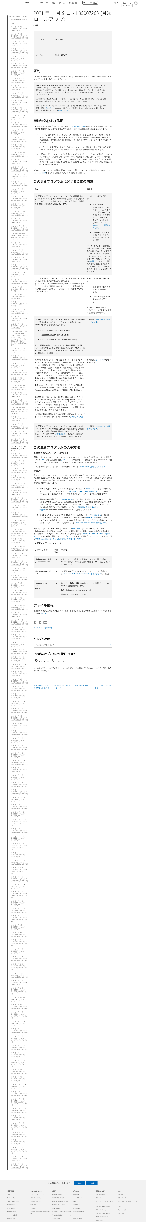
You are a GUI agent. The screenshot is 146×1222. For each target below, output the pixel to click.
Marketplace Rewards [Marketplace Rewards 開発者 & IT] (102, 1216)
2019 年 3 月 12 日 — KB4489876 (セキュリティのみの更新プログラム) (19, 1031)
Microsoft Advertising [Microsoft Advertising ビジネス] (78, 1211)
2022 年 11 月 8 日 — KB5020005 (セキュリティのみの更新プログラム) (19, 252)
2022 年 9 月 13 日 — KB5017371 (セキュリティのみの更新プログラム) (19, 282)
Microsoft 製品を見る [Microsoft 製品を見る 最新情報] (13, 1215)
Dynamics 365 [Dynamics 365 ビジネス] (76, 1204)
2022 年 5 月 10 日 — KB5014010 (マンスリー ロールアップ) (19, 350)
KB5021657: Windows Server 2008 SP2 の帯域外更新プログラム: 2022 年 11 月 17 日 (19, 236)
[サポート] (29, 3)
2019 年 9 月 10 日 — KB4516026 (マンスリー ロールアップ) (19, 886)
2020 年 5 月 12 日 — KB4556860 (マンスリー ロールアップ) (19, 740)
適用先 (37, 25)
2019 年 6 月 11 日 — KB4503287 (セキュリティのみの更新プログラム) (19, 958)
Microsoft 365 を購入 (90, 3)
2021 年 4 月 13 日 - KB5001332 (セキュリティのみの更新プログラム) (19, 578)
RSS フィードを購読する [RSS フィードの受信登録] (44, 628)
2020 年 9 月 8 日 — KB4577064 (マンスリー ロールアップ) (19, 674)
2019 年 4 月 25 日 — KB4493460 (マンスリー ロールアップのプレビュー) (19, 991)
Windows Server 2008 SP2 (18, 16)
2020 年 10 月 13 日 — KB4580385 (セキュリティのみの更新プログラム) (19, 666)
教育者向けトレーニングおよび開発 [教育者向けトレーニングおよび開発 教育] (61, 1211)
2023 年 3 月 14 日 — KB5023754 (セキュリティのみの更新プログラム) (19, 184)
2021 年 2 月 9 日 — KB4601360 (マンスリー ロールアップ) (19, 600)
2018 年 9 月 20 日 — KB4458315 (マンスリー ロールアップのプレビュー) (19, 1150)
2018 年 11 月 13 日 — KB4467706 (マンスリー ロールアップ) (19, 1118)
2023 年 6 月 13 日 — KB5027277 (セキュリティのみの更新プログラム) (19, 139)
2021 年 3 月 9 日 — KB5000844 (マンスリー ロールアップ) (19, 585)
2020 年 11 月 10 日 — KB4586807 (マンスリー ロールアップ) (19, 644)
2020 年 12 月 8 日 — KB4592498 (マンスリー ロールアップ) (19, 637)
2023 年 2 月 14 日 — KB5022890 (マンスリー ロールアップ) (19, 191)
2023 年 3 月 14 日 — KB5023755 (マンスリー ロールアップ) (19, 176)
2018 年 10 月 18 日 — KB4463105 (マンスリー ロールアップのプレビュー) (19, 1126)
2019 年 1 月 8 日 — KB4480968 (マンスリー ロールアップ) (19, 1079)
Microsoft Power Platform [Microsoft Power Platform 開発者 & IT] (102, 1213)
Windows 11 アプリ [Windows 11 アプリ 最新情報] (12, 1218)
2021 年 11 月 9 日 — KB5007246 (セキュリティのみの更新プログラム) (19, 456)
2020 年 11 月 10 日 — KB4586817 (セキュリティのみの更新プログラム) (19, 651)
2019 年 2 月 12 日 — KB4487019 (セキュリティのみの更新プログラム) (19, 1047)
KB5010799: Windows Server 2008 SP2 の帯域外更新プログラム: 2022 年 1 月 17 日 (19, 410)
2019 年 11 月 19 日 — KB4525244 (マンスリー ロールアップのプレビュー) (19, 822)
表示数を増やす (74, 3)
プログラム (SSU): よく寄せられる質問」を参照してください (58, 539)
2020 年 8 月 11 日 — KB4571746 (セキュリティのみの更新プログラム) (19, 688)
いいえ (91, 1183)
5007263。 (45, 613)
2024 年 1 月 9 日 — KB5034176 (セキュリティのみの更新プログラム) (19, 36)
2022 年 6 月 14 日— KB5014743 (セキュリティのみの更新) (19, 326)
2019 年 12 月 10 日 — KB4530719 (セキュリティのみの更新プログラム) (19, 807)
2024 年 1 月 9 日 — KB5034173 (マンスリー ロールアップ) (19, 29)
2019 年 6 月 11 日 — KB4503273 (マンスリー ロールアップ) (19, 951)
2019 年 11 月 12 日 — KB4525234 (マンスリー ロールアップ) (19, 838)
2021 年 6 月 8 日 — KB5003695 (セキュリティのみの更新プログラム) (19, 548)
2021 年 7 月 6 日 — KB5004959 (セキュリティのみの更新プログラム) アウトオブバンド (19, 532)
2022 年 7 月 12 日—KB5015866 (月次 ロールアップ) (19, 304)
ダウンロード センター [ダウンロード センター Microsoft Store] (36, 1198)
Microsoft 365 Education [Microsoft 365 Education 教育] (58, 1204)
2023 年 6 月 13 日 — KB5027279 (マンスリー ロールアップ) (19, 132)
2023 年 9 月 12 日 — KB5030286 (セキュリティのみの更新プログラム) (19, 95)
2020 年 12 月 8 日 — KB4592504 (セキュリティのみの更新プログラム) (19, 629)
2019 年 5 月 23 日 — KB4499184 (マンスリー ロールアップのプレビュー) (19, 967)
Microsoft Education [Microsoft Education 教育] (57, 1194)
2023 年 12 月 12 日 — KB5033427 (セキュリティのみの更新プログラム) (19, 51)
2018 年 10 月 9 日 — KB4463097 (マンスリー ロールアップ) (19, 1142)
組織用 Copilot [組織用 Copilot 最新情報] (11, 1204)
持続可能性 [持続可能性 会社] (121, 1213)
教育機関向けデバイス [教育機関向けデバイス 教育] (58, 1198)
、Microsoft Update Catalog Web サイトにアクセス (81, 574)
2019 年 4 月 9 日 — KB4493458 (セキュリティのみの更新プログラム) (19, 1007)
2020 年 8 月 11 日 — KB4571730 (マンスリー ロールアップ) (19, 696)
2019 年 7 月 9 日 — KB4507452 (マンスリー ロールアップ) (19, 927)
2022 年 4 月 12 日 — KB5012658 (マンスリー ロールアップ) (19, 365)
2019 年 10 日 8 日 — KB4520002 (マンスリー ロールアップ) (19, 855)
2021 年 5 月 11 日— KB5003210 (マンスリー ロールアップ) (19, 555)
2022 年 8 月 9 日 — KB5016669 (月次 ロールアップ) (19, 289)
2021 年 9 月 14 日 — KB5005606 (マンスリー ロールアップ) (19, 478)
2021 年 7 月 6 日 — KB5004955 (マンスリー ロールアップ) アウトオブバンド (19, 523)
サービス (70, 536)
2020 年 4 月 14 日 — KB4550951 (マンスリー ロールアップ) (19, 755)
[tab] (42, 661)
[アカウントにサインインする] (136, 2)
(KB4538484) (96, 515)
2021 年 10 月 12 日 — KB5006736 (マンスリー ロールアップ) (19, 463)
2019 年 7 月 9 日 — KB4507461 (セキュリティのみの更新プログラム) (19, 934)
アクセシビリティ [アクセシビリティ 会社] (123, 1210)
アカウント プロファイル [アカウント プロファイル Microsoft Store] (37, 1194)
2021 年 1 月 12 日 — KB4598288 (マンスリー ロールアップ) (19, 615)
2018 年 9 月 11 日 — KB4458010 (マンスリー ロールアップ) (19, 1158)
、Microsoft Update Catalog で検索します (83, 491)
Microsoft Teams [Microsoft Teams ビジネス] (77, 1218)
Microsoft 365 (39, 3)
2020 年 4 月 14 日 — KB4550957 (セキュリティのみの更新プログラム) (19, 747)
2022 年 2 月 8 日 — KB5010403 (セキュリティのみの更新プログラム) (19, 402)
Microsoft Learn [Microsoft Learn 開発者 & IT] (100, 1198)
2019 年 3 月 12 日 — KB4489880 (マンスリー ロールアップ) (19, 1023)
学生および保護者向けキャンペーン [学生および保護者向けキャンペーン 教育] (61, 1215)
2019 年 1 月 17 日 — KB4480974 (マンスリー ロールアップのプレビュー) (19, 1063)
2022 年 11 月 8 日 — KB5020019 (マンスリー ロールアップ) (19, 245)
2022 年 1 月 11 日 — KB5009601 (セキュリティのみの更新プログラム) (19, 426)
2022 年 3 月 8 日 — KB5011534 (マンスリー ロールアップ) (19, 380)
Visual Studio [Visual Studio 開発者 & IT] (99, 1220)
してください (48, 108)
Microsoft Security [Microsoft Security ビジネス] (78, 1198)
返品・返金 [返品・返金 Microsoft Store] (33, 1204)
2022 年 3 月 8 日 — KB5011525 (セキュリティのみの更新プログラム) (19, 387)
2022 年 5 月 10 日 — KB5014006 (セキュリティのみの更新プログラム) (19, 358)
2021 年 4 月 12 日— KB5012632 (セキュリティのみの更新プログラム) (19, 372)
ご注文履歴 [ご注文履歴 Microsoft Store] (33, 1208)
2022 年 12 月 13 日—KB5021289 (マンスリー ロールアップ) (19, 221)
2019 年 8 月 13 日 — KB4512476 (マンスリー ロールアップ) (19, 903)
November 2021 (40, 173)
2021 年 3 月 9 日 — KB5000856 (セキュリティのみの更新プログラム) (19, 592)
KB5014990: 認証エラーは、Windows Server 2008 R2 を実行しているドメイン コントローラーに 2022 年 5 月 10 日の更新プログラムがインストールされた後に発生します (19, 338)
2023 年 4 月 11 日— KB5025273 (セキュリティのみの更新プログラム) (19, 169)
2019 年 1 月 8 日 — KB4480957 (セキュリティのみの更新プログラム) (19, 1071)
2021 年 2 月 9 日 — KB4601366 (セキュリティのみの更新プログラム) (19, 607)
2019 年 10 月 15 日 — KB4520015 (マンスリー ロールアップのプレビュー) (19, 846)
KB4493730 (90, 489)
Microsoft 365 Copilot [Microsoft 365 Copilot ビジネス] (78, 1215)
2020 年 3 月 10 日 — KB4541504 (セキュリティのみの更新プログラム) (19, 762)
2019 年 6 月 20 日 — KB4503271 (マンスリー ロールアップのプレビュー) (19, 943)
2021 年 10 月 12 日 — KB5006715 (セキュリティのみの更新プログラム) (19, 470)
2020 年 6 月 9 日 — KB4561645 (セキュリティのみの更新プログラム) (19, 718)
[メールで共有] (44, 622)
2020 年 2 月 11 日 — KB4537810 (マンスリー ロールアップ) (19, 777)
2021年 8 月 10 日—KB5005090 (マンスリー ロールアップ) (19, 493)
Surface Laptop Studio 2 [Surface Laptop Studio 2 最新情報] (13, 1201)
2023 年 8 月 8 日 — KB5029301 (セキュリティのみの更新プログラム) (19, 110)
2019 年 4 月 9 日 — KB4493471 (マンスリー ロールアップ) (19, 999)
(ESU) (43, 460)
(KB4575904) (91, 517)
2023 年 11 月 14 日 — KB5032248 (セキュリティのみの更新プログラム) (19, 65)
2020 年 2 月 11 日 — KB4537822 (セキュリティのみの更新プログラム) (19, 784)
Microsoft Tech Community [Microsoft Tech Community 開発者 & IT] (103, 1206)
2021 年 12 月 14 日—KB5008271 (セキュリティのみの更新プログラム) (19, 441)
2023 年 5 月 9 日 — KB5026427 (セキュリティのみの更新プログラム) (19, 154)
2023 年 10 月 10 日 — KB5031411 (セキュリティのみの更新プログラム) (19, 80)
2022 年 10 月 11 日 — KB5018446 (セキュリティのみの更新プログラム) (19, 267)
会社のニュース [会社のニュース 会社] (122, 1198)
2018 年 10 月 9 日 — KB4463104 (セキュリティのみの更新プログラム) (19, 1134)
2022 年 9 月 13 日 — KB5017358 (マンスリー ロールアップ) (19, 274)
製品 (53, 3)
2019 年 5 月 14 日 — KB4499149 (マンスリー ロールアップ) (19, 982)
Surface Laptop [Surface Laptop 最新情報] (11, 1198)
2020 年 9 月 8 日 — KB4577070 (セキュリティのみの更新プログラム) (19, 681)
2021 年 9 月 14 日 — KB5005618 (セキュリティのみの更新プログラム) (19, 485)
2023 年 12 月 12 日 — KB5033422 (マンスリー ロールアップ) (19, 43)
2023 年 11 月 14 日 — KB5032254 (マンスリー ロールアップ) (19, 58)
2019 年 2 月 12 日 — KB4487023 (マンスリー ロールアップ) (19, 1055)
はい (79, 1183)
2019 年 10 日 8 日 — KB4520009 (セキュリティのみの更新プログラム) (19, 862)
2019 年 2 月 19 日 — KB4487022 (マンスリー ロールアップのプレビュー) (19, 1039)
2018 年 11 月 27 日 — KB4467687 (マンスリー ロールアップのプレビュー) (19, 1102)
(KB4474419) (67, 499)
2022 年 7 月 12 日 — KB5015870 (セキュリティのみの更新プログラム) (19, 311)
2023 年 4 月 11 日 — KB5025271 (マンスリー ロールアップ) (19, 162)
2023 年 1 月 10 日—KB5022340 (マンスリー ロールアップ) (19, 206)
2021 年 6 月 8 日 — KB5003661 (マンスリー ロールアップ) (19, 541)
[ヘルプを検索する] (131, 2)
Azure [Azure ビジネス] (74, 1201)
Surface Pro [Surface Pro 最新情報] (10, 1194)
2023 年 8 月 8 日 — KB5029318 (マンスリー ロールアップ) (19, 102)
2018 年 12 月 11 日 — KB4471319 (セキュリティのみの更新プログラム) (19, 1094)
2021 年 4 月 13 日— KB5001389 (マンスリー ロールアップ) (19, 570)
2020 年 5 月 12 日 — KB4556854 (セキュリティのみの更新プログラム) (19, 733)
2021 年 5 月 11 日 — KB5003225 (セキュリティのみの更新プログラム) (19, 563)
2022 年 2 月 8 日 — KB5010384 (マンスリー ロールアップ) (19, 395)
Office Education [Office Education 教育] (56, 1208)
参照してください (64, 110)
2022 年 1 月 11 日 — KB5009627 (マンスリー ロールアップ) (19, 419)
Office (47, 3)
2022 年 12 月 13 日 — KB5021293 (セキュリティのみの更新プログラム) (19, 228)
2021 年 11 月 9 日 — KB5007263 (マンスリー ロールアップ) (19, 448)
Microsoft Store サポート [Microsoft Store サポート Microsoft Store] (37, 1201)
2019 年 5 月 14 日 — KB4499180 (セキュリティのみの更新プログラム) (19, 975)
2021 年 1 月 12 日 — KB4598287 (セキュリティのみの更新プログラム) (19, 622)
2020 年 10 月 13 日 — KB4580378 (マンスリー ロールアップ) (19, 659)
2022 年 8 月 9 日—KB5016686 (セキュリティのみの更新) (19, 296)
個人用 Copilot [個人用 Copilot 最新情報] (11, 1208)
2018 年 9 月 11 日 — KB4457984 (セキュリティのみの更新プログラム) (19, 1166)
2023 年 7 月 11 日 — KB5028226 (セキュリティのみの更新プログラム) (19, 125)
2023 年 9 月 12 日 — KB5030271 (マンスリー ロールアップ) (19, 88)
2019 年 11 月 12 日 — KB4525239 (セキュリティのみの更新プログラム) (19, 831)
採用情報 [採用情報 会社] (120, 1194)
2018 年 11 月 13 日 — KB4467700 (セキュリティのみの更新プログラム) (19, 1110)
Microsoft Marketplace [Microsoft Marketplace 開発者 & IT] (102, 1210)
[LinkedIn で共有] (39, 622)
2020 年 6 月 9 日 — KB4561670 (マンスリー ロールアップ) (19, 725)
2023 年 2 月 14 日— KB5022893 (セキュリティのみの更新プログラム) (19, 198)
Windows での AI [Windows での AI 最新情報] (11, 1211)
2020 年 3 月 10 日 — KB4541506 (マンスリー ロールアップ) (19, 770)
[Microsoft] (14, 3)
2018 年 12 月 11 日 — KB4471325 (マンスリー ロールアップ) (19, 1086)
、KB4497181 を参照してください (102, 225)
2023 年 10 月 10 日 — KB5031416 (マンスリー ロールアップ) (19, 73)
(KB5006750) (76, 528)
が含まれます (60, 434)
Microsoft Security (81, 685)
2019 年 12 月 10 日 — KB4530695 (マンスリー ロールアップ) (19, 814)
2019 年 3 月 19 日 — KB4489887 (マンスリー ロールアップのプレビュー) (19, 1015)
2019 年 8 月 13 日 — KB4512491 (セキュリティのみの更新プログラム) (19, 910)
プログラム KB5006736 (77, 126)
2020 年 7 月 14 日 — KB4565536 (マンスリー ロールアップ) (19, 703)
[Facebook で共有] (35, 622)
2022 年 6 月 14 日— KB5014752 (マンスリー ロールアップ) (19, 319)
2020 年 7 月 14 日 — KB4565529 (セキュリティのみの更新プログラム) (19, 710)
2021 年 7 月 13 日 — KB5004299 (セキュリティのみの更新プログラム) (19, 515)
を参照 (91, 261)
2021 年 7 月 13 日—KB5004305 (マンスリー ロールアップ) (19, 507)
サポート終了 (15, 23)
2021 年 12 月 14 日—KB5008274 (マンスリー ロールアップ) (19, 433)
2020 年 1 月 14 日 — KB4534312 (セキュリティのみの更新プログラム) (19, 792)
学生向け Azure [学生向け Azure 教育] (56, 1218)
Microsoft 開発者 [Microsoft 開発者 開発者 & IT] (100, 1194)
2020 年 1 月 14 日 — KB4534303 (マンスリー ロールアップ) (19, 799)
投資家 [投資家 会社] (120, 1206)
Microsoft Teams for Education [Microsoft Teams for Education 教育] (60, 1201)
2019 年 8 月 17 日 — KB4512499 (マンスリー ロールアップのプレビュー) (19, 894)
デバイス (62, 3)
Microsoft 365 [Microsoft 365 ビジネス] (76, 1208)
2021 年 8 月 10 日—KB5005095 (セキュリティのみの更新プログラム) (19, 500)
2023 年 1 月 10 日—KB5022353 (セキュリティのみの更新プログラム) (19, 213)
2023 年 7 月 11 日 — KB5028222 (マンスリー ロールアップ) (19, 117)
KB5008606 (100, 360)
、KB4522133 (66, 460)
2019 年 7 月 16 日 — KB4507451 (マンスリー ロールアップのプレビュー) (19, 918)
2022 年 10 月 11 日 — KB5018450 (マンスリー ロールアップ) (19, 259)
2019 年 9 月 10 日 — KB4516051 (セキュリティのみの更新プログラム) (19, 879)
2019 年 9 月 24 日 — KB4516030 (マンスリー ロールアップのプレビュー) (19, 870)
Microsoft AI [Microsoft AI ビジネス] (76, 1194)
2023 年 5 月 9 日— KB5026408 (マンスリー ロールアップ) (19, 147)
